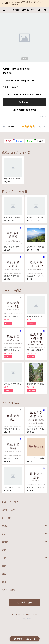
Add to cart (24, 102)
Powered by (24, 619)
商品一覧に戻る (24, 602)
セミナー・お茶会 (9, 590)
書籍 (4, 574)
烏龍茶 (5, 526)
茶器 (4, 582)
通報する (43, 116)
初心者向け (7, 518)
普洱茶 (5, 542)
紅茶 (4, 534)
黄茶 (4, 566)
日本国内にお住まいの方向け (24, 110)
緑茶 (4, 550)
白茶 (4, 558)
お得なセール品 (8, 510)
